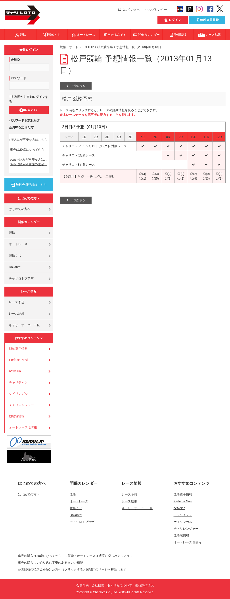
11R (206, 137)
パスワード (18, 78)
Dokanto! (15, 267)
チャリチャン (18, 382)
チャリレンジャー (21, 405)
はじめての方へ (129, 9)
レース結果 (16, 313)
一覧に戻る (75, 85)
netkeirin (15, 371)
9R (181, 137)
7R (155, 137)
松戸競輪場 (105, 47)
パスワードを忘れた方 (24, 120)
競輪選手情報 (18, 348)
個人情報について (119, 585)
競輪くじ (15, 255)
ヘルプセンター (156, 9)
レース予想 (16, 302)
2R (96, 137)
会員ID (15, 59)
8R (168, 137)
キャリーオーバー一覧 (24, 325)
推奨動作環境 (144, 585)
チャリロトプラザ (21, 278)
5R (130, 137)
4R (119, 137)
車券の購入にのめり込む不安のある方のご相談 (50, 562)
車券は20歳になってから (27, 149)
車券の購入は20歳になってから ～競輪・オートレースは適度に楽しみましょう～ (77, 556)
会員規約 (82, 585)
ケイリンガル (18, 393)
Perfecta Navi (18, 360)
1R (84, 137)
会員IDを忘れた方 (21, 127)
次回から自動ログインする (28, 99)
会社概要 (98, 585)
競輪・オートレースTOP (77, 47)
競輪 (12, 232)
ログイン (28, 110)
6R (143, 137)
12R (219, 137)
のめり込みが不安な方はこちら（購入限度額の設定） (28, 162)
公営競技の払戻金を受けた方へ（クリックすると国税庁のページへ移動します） (73, 569)
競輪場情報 (17, 416)
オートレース (18, 244)
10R (193, 137)
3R (107, 137)
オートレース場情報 (23, 427)
